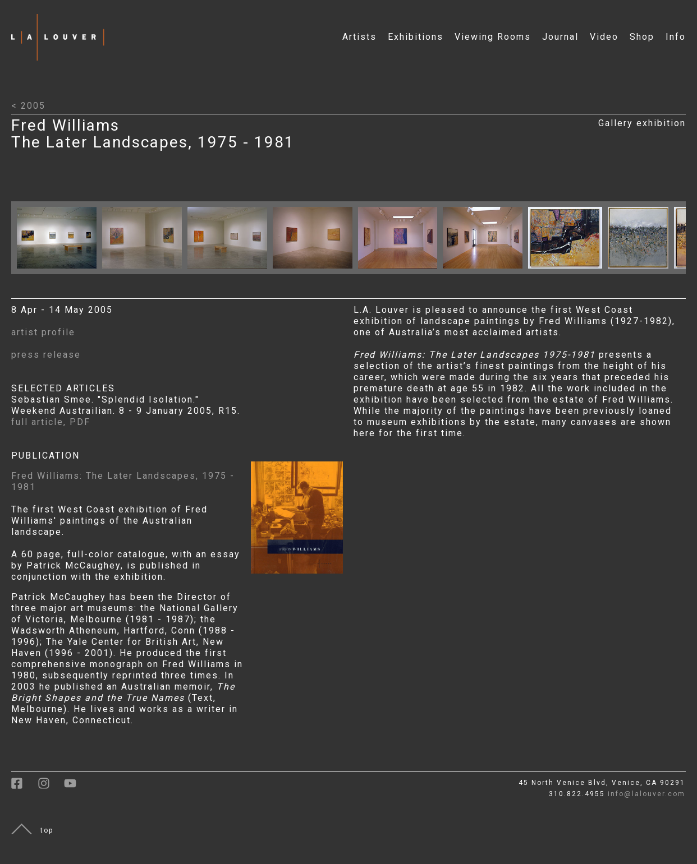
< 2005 (28, 105)
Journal (560, 36)
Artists (359, 36)
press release (46, 354)
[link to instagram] (51, 787)
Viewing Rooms (493, 36)
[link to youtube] (76, 787)
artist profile (43, 332)
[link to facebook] (24, 787)
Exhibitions (415, 36)
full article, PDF (50, 422)
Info (676, 36)
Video (604, 36)
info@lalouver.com (646, 794)
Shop (642, 36)
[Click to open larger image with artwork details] (59, 271)
